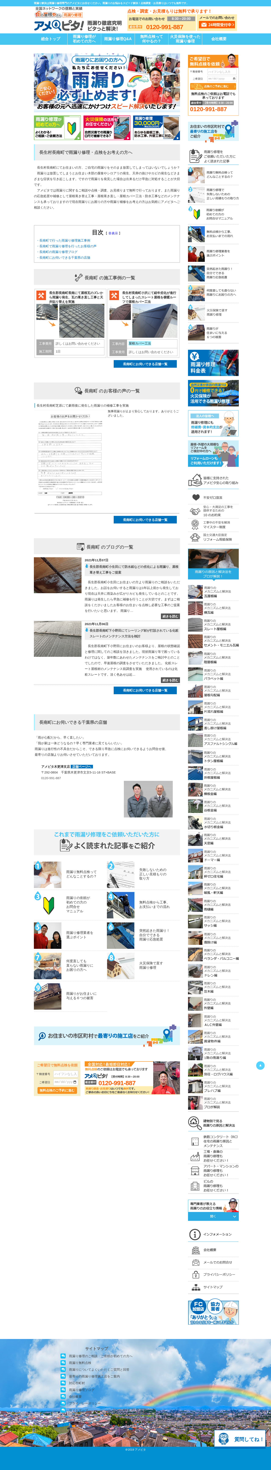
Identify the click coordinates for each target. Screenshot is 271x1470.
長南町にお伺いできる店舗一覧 (145, 364)
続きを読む (170, 616)
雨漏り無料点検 (80, 1363)
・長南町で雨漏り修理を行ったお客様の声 (66, 246)
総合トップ (50, 39)
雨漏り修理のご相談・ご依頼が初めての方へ (101, 1356)
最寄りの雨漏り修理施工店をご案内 (94, 1376)
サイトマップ (78, 1410)
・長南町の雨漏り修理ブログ (56, 252)
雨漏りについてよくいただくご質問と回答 (99, 1369)
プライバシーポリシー (85, 1403)
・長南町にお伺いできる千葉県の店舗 (63, 257)
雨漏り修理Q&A (118, 39)
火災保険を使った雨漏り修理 (185, 38)
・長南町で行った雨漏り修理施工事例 (63, 240)
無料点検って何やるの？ (151, 38)
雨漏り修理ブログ (81, 1390)
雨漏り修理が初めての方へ (84, 38)
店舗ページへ (81, 766)
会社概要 (219, 39)
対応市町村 (77, 1383)
